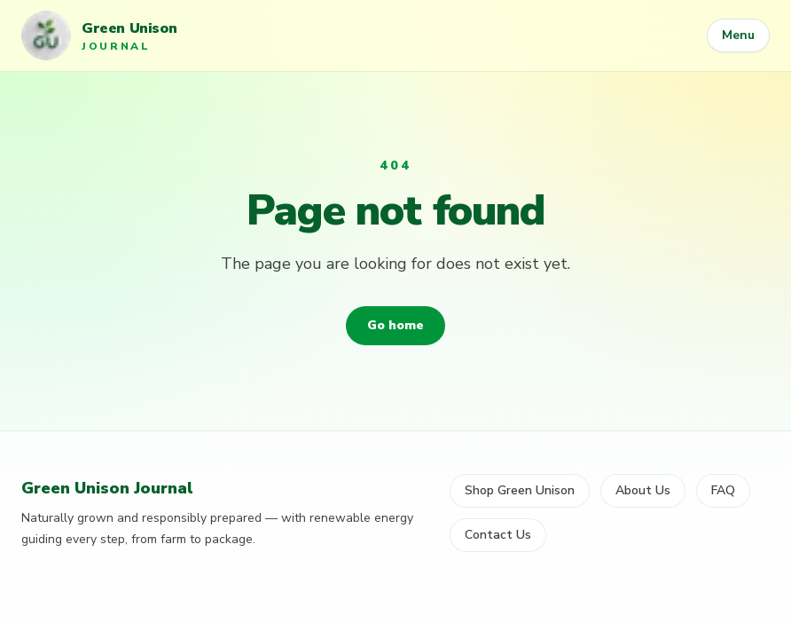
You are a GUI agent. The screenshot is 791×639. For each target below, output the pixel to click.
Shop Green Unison (520, 490)
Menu (738, 35)
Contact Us (498, 534)
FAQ (723, 490)
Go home (395, 325)
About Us (642, 490)
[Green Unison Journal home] (98, 35)
